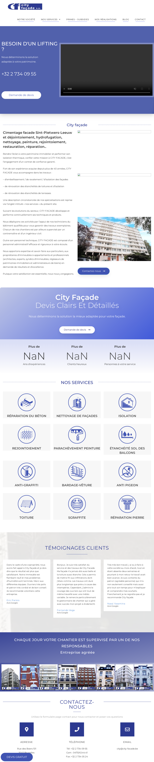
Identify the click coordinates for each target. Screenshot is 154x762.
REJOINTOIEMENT (26, 448)
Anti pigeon (127, 485)
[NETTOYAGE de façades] (77, 402)
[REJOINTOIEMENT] (27, 435)
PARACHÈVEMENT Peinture (77, 448)
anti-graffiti (26, 485)
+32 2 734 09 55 (18, 74)
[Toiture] (27, 504)
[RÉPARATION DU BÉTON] (27, 402)
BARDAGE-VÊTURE (77, 485)
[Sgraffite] (77, 504)
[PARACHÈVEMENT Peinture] (77, 435)
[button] (5, 677)
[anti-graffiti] (27, 471)
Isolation (127, 416)
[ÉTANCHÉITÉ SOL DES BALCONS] (127, 435)
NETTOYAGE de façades (77, 416)
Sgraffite (77, 517)
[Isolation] (127, 402)
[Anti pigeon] (127, 471)
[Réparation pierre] (127, 504)
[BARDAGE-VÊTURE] (77, 471)
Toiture (26, 517)
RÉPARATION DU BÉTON (26, 416)
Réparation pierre (127, 517)
